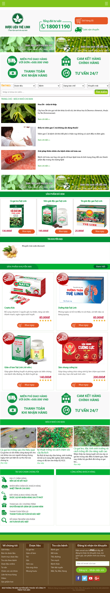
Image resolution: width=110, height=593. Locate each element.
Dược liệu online (8, 564)
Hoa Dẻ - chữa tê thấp (47, 105)
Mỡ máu (54, 553)
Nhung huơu (31, 571)
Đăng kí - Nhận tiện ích (91, 570)
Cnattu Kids (9, 308)
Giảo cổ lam (31, 553)
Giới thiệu (5, 550)
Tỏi (27, 557)
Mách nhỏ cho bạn (23, 99)
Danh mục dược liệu (9, 557)
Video (3, 578)
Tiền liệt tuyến (57, 568)
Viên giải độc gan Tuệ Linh (55, 201)
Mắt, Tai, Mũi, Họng (59, 571)
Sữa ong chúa (32, 568)
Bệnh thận (55, 564)
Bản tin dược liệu (8, 553)
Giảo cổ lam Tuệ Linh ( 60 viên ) (18, 368)
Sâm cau (29, 564)
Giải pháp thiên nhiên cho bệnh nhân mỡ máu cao (59, 151)
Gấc (27, 560)
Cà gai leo (30, 550)
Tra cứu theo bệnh (9, 560)
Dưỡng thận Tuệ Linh (67, 308)
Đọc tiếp (4, 463)
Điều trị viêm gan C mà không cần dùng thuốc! (58, 128)
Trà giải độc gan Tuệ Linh (91, 201)
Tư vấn (4, 568)
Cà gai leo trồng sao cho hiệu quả (18, 450)
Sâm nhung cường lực (67, 368)
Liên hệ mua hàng (9, 575)
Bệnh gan (55, 550)
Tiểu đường (56, 557)
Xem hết (100, 266)
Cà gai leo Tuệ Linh (18, 201)
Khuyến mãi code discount (33, 246)
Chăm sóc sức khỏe (9, 571)
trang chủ (6, 99)
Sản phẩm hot (7, 582)
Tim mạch (55, 560)
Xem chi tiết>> (44, 119)
